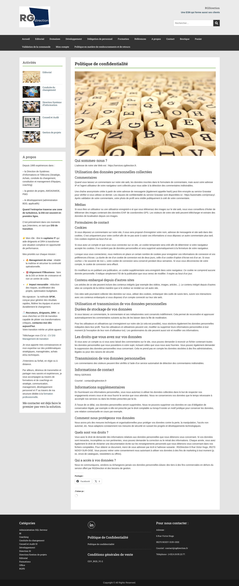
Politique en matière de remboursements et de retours (102, 46)
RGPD (22, 568)
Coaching (23, 536)
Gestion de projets (52, 132)
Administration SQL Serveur (33, 529)
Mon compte (62, 46)
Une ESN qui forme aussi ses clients (200, 12)
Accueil (26, 38)
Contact (170, 38)
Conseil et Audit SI (28, 544)
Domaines (55, 38)
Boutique (184, 38)
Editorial (39, 38)
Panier (198, 38)
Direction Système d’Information (52, 103)
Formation (123, 38)
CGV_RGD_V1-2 (95, 561)
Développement (74, 38)
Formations (24, 561)
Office (22, 565)
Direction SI (25, 551)
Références (140, 38)
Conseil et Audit (51, 117)
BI (20, 533)
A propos (156, 38)
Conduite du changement (49, 89)
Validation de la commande (36, 46)
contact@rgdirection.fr (176, 548)
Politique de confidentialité (101, 544)
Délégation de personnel (99, 38)
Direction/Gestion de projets (33, 554)
